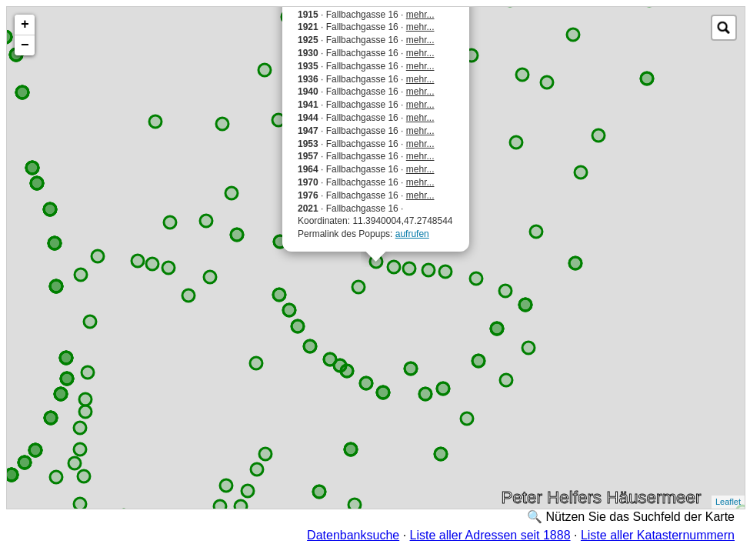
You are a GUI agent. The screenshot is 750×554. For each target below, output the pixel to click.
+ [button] (25, 24)
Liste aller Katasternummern (658, 535)
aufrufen (412, 234)
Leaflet (728, 501)
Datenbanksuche (353, 535)
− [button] (25, 45)
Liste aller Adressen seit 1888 (490, 535)
